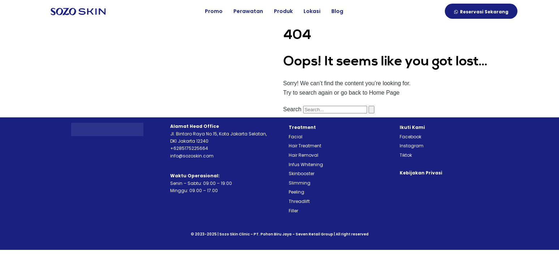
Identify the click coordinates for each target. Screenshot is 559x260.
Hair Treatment (305, 146)
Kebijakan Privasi (421, 173)
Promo (214, 11)
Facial (295, 137)
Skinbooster (301, 173)
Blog (337, 11)
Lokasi (312, 11)
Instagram (411, 146)
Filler (293, 211)
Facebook (410, 137)
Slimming (299, 183)
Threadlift (299, 201)
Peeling (296, 192)
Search (292, 109)
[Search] (371, 109)
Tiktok (406, 155)
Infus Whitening (306, 164)
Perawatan (248, 11)
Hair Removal (303, 155)
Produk (283, 11)
